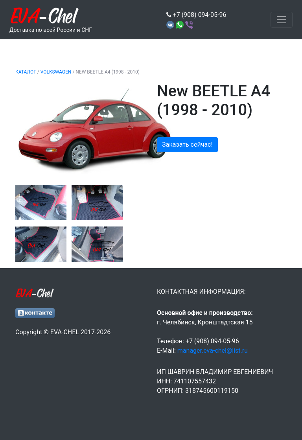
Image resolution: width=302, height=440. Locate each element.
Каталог (25, 72)
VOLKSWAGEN (56, 72)
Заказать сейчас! (187, 144)
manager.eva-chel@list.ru (212, 350)
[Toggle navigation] (282, 20)
